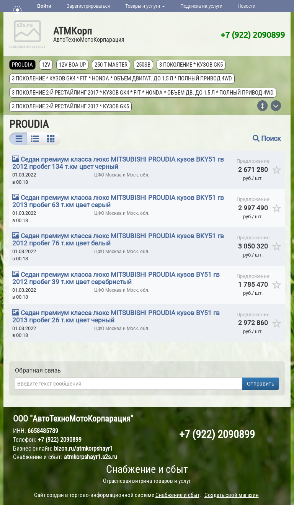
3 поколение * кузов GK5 (191, 64)
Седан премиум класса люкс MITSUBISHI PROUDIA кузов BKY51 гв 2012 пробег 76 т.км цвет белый (118, 239)
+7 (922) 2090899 (252, 34)
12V (46, 64)
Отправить (260, 384)
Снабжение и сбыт (147, 469)
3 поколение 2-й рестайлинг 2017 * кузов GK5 (70, 106)
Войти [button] (44, 6)
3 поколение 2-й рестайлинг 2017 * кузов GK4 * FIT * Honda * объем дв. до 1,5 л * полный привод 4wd (143, 92)
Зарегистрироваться (88, 6)
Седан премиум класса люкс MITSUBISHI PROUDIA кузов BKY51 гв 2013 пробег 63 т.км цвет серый (118, 201)
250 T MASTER (111, 64)
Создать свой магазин (231, 495)
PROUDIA (22, 64)
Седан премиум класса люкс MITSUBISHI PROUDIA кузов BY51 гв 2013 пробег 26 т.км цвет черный (116, 316)
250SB (143, 64)
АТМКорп (72, 31)
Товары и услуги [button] (145, 6)
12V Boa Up (72, 64)
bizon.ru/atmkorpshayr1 (83, 448)
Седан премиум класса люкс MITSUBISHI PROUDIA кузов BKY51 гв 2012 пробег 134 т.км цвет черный (118, 162)
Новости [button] (246, 6)
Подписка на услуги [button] (201, 6)
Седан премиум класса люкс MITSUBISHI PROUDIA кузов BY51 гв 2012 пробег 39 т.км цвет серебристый (116, 278)
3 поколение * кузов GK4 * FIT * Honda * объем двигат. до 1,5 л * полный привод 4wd (122, 78)
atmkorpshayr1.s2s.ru (90, 457)
